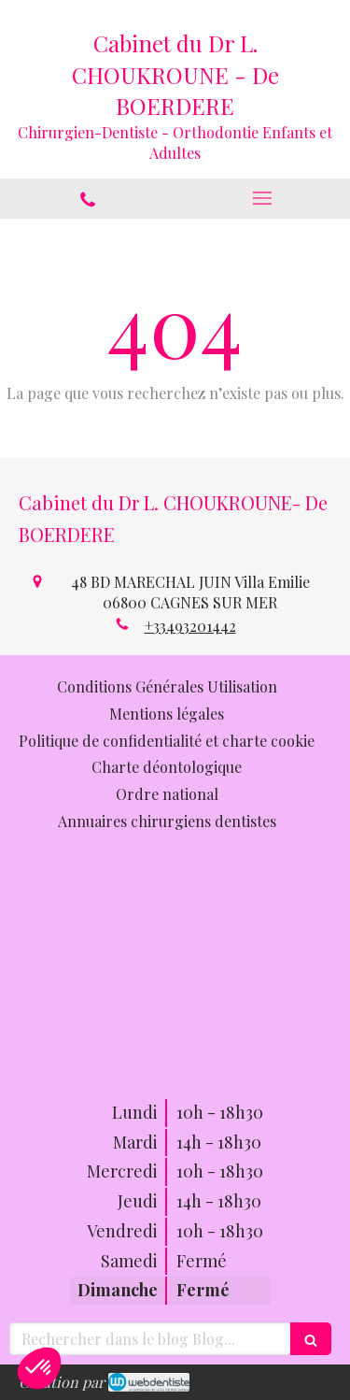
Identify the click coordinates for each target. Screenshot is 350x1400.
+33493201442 (190, 626)
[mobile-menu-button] (263, 198)
